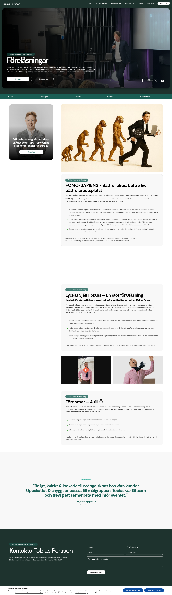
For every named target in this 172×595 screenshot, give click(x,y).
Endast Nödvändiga (133, 590)
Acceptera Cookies (154, 590)
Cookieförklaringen (81, 593)
